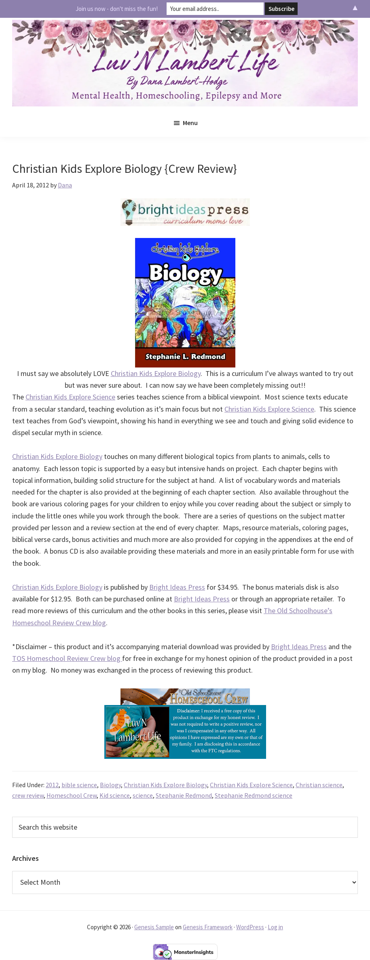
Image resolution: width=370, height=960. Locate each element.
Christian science (319, 785)
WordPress (250, 927)
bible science (79, 785)
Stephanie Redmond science (253, 795)
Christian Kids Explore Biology (156, 373)
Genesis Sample (154, 927)
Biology (110, 785)
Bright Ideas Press (177, 587)
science (143, 795)
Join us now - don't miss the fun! (117, 9)
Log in (275, 927)
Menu (190, 123)
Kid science (114, 795)
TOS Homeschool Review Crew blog (67, 658)
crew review (28, 795)
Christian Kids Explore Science (70, 396)
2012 (52, 785)
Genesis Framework (208, 927)
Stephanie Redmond (184, 795)
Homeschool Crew (72, 795)
